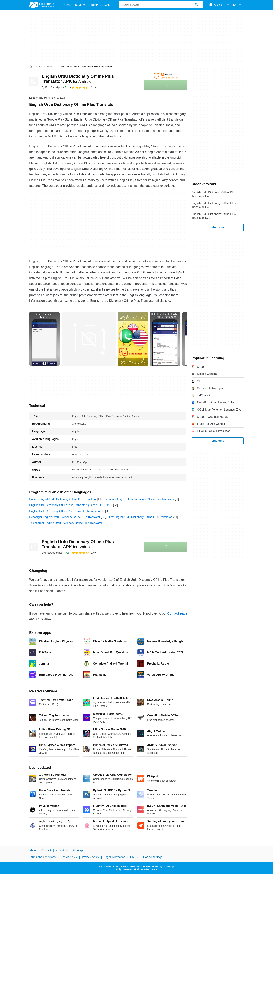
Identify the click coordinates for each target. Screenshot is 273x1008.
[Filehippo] (42, 5)
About (33, 850)
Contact (46, 850)
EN (237, 5)
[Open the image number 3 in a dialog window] (165, 339)
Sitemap (77, 850)
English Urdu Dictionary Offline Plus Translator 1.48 (214, 194)
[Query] (161, 4)
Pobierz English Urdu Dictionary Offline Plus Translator (63, 499)
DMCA (134, 857)
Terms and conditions (42, 857)
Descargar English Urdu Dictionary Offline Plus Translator (64, 517)
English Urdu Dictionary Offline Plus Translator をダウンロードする (70, 505)
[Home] (30, 66)
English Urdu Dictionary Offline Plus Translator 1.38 (214, 205)
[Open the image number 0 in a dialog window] (44, 339)
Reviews (81, 4)
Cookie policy (68, 857)
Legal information (114, 857)
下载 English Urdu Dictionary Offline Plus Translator (140, 517)
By (52, 87)
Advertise (62, 850)
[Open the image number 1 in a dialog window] (89, 339)
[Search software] (196, 4)
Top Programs (101, 4)
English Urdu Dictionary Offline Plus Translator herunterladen (66, 511)
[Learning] (50, 66)
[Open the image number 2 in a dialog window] (133, 339)
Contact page (177, 613)
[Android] (38, 66)
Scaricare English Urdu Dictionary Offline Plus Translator (139, 499)
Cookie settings (152, 857)
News (67, 4)
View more (218, 227)
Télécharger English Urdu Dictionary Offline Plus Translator (65, 523)
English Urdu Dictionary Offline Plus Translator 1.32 (214, 216)
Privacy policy (90, 857)
